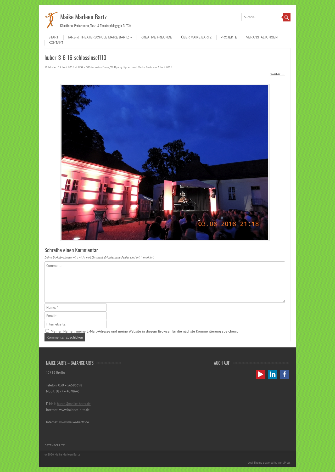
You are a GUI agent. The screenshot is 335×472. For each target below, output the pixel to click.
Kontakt (56, 42)
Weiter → (277, 74)
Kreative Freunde (156, 37)
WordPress (284, 462)
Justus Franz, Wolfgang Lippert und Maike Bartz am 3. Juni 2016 (133, 67)
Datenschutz (54, 445)
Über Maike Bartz (196, 37)
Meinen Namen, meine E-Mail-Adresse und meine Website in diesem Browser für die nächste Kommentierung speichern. (144, 331)
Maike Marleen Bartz (83, 16)
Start (53, 37)
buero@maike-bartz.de (74, 404)
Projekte (229, 37)
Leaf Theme (255, 462)
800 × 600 (84, 67)
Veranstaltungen (261, 37)
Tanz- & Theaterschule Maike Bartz (100, 37)
